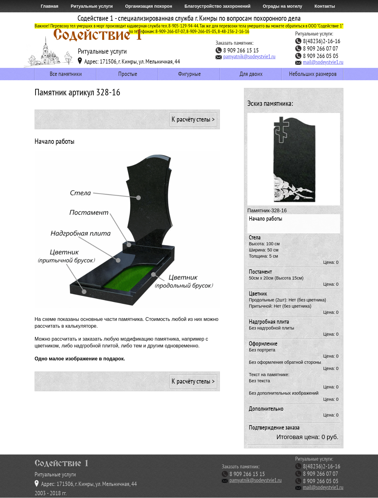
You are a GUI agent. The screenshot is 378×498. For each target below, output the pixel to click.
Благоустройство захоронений (217, 6)
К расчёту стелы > (193, 119)
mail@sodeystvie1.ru (319, 62)
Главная (49, 6)
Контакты (325, 6)
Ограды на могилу (282, 6)
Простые (127, 74)
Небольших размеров (313, 74)
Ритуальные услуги (92, 6)
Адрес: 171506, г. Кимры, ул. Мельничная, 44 (129, 61)
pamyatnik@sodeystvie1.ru (245, 57)
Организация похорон (148, 6)
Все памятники (66, 74)
